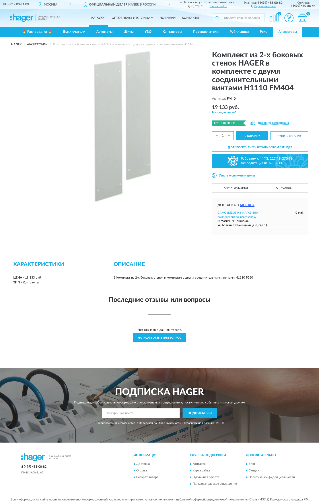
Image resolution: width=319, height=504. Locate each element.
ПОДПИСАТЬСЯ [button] (200, 413)
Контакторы (172, 31)
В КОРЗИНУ (252, 136)
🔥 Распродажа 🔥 (37, 31)
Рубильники (239, 31)
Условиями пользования (199, 423)
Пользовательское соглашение (215, 483)
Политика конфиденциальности (272, 477)
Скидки (254, 470)
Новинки (168, 17)
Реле (263, 31)
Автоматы (104, 31)
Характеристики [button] (236, 187)
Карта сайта (201, 470)
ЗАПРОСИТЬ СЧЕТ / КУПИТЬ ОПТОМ (260, 147)
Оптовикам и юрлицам (132, 17)
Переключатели (206, 31)
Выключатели (74, 31)
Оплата (141, 470)
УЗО (148, 31)
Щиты (129, 31)
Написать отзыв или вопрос (159, 337)
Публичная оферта (206, 477)
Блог (252, 463)
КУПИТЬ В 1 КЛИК (289, 136)
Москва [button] (247, 205)
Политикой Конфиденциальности (160, 423)
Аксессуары (287, 31)
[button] (263, 6)
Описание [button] (284, 187)
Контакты (190, 17)
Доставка (143, 463)
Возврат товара (147, 477)
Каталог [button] (98, 17)
